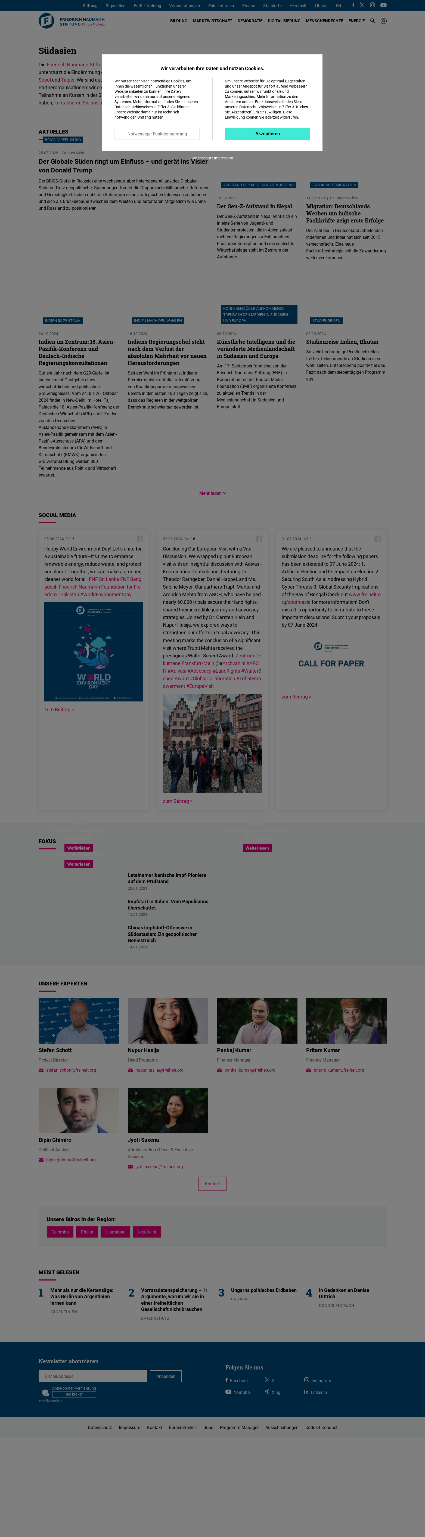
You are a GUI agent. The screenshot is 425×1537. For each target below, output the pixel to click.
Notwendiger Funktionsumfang (157, 134)
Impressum (223, 157)
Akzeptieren (267, 133)
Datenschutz (202, 157)
